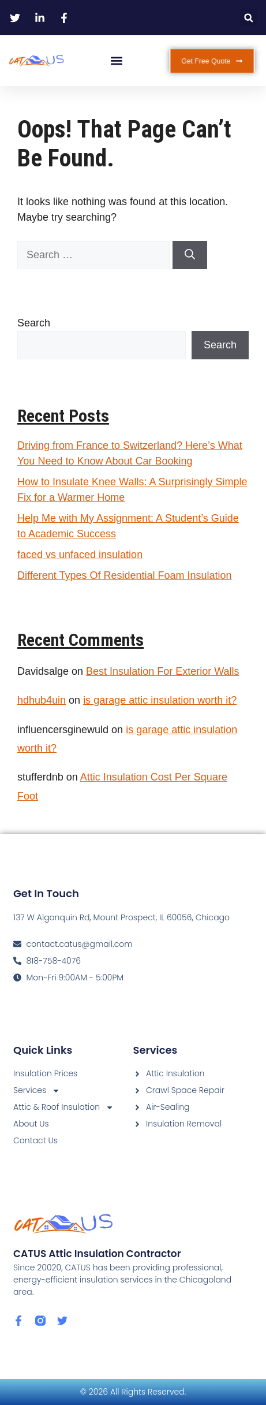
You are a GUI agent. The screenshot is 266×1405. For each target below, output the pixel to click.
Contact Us (35, 1140)
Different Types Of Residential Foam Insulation (124, 575)
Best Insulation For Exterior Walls (162, 671)
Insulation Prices (45, 1073)
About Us (31, 1123)
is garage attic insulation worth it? (160, 700)
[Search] (190, 255)
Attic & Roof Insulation (63, 1107)
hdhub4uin (41, 700)
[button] (248, 18)
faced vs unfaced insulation (80, 554)
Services (36, 1090)
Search (33, 323)
